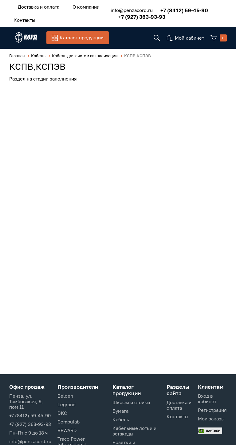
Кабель (120, 419)
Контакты (22, 17)
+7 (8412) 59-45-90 (177, 8)
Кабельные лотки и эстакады (134, 430)
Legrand (66, 404)
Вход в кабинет (207, 398)
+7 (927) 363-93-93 (134, 15)
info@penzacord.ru (124, 8)
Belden (65, 396)
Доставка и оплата (36, 6)
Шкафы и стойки (131, 402)
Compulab (68, 421)
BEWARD (67, 430)
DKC (62, 413)
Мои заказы (211, 418)
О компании (77, 6)
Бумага (120, 411)
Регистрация (212, 410)
